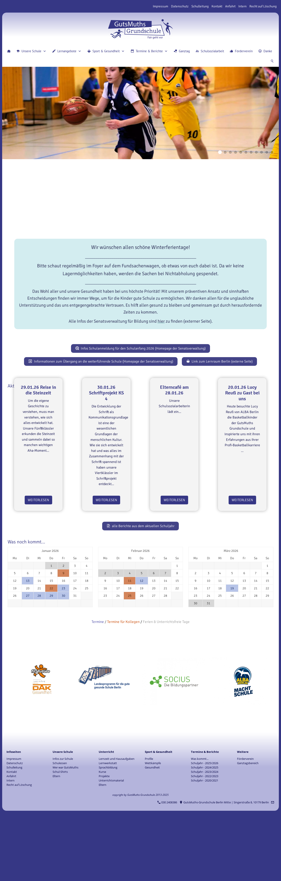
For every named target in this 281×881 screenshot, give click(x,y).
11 (129, 642)
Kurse (102, 833)
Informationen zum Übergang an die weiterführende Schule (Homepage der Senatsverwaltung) (100, 361)
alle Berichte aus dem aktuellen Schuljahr (141, 587)
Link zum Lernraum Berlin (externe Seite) (219, 361)
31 (208, 665)
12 (141, 642)
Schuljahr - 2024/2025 (204, 829)
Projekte (104, 838)
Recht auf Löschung (263, 6)
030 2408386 (167, 864)
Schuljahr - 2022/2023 (204, 838)
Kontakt (217, 6)
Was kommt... (199, 820)
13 (27, 642)
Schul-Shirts (60, 833)
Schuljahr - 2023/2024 (204, 833)
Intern (242, 6)
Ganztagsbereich (247, 825)
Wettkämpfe (153, 825)
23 (63, 650)
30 (63, 657)
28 (39, 657)
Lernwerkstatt (108, 825)
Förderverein (245, 820)
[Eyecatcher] (251, 152)
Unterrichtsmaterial (111, 842)
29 (51, 657)
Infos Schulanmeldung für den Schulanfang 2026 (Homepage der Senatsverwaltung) (140, 348)
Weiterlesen (38, 561)
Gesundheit (152, 829)
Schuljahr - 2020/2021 (204, 842)
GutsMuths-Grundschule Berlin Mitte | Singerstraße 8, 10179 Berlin (224, 864)
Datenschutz (180, 6)
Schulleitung (200, 6)
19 (232, 650)
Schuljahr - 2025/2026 (204, 825)
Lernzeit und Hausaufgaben (116, 820)
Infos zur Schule (63, 820)
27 (27, 657)
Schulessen (60, 825)
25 (129, 657)
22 (51, 650)
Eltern (56, 838)
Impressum (160, 6)
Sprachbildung (108, 829)
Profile (149, 820)
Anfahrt (230, 6)
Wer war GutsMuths (65, 829)
